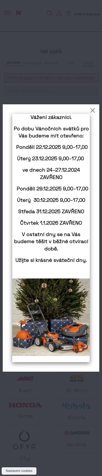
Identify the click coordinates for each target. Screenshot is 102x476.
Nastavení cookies (19, 471)
